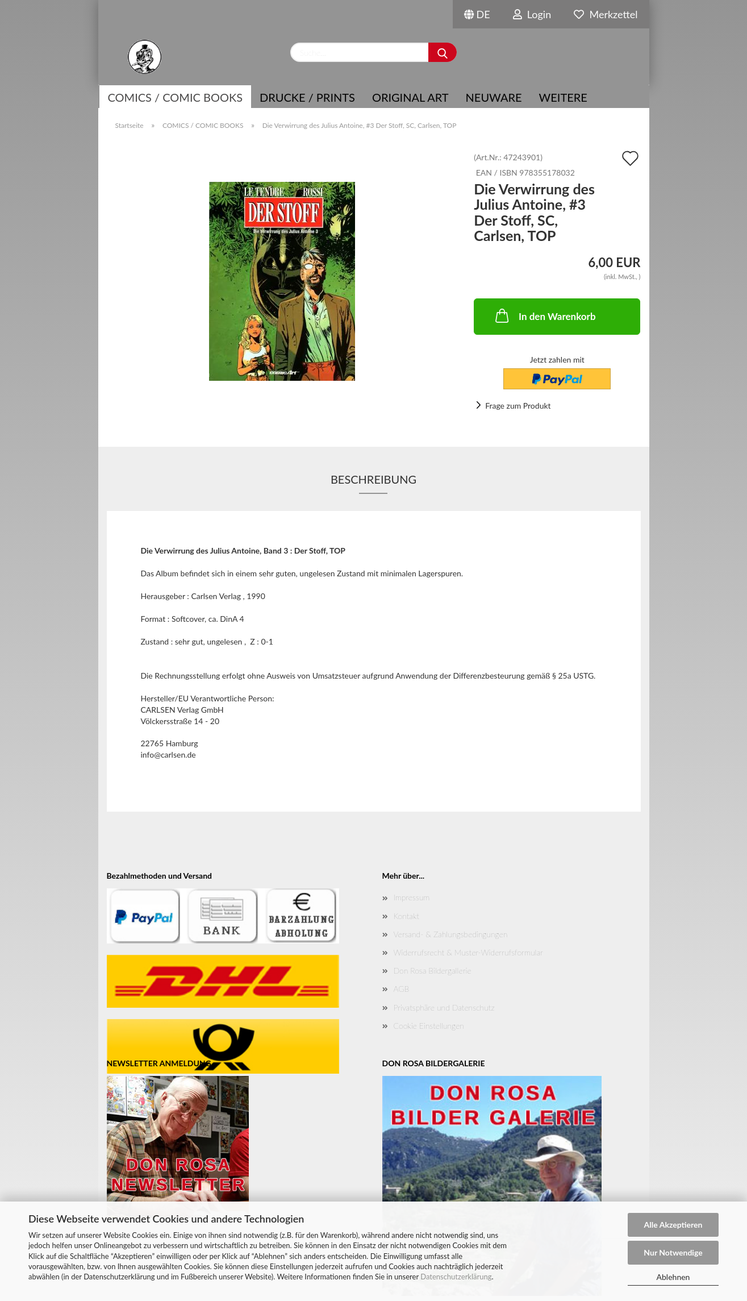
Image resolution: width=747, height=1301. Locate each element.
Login (532, 14)
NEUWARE (494, 97)
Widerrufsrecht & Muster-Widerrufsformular (468, 952)
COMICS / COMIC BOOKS (175, 97)
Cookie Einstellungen (429, 1025)
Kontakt (406, 916)
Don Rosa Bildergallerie (432, 970)
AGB (402, 989)
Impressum (412, 897)
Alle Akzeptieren (673, 1224)
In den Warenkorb (544, 315)
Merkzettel (605, 14)
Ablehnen (673, 1277)
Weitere (563, 97)
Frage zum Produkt (517, 405)
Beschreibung (373, 479)
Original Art (410, 97)
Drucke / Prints (307, 97)
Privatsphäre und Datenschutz (444, 1007)
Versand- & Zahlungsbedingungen (451, 934)
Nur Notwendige (673, 1252)
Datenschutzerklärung (455, 1276)
